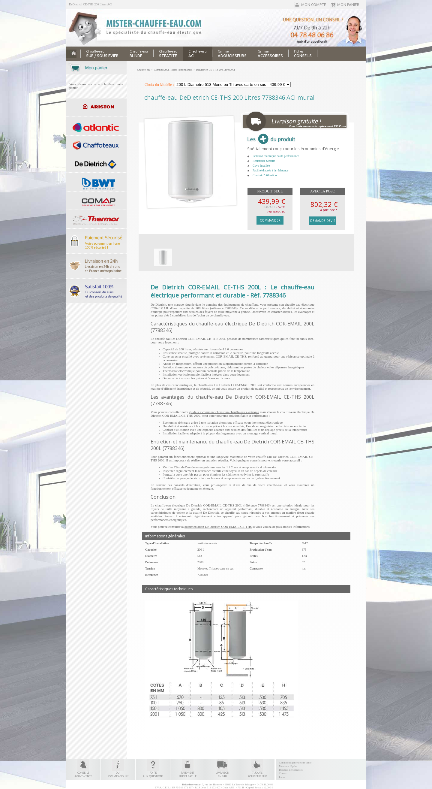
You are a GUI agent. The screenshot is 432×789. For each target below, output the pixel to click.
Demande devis (322, 221)
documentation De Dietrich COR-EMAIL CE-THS (218, 526)
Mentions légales (288, 766)
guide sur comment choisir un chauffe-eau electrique (224, 412)
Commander (270, 220)
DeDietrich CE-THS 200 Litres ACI (90, 4)
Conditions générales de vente (295, 762)
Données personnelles (291, 769)
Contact (283, 773)
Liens (282, 776)
